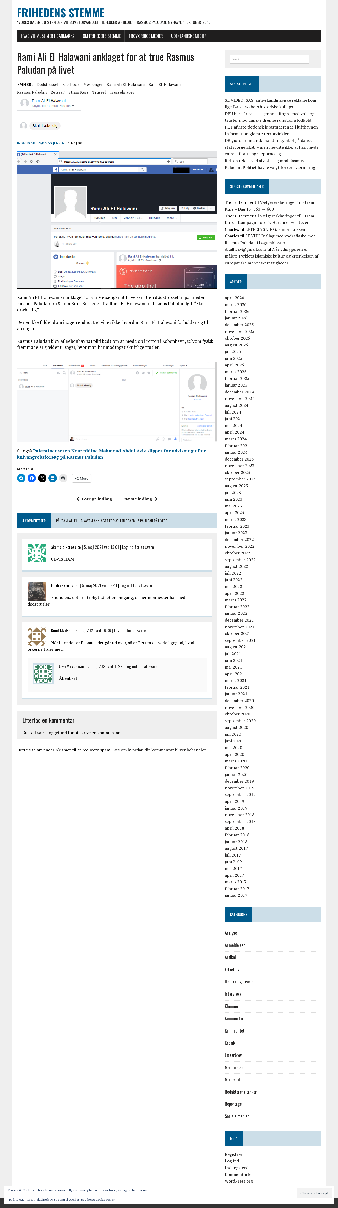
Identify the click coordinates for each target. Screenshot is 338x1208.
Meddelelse (234, 1067)
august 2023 (236, 486)
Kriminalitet (234, 1031)
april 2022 (234, 593)
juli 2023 (233, 492)
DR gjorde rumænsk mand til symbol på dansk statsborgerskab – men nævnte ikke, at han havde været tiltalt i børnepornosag (271, 147)
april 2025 (234, 365)
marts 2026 (236, 304)
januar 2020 (236, 774)
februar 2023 (237, 526)
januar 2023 (236, 533)
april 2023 (234, 513)
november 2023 (239, 466)
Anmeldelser (235, 945)
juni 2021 (233, 660)
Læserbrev (233, 1055)
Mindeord (232, 1080)
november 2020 (239, 707)
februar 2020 (237, 768)
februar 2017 (237, 888)
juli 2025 (233, 352)
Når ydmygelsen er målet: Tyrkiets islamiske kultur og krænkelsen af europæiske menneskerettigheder (271, 256)
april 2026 (234, 298)
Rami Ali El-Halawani (126, 84)
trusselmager (122, 92)
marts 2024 (236, 439)
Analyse (231, 933)
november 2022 (239, 546)
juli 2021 (233, 653)
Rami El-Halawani (165, 84)
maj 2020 (233, 748)
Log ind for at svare (138, 547)
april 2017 (234, 875)
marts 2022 (236, 600)
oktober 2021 (237, 633)
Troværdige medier (146, 36)
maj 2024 (233, 425)
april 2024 (234, 432)
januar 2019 (236, 808)
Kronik (230, 1043)
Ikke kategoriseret (240, 982)
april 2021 (234, 674)
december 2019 (239, 781)
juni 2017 (233, 862)
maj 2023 (233, 506)
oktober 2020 (237, 714)
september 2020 (240, 721)
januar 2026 (236, 318)
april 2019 (234, 801)
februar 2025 (237, 378)
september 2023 (240, 479)
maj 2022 (233, 586)
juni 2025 (233, 358)
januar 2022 (236, 613)
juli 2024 (233, 412)
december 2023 (239, 459)
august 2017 (236, 848)
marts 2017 (236, 882)
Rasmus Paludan (32, 92)
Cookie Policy (105, 1199)
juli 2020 (233, 734)
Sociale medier (237, 1116)
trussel (99, 92)
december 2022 (239, 539)
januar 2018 (236, 841)
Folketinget (234, 969)
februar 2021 (237, 687)
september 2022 (240, 560)
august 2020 (236, 727)
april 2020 (234, 754)
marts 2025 (236, 372)
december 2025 (239, 325)
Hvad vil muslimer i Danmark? (48, 36)
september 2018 (240, 821)
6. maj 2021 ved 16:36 (93, 631)
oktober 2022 (237, 553)
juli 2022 (233, 573)
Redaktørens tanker (241, 1092)
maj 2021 (233, 667)
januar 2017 (236, 895)
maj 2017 (233, 868)
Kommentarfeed (240, 1174)
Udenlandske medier (189, 36)
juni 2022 (233, 580)
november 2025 (239, 331)
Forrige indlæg (94, 499)
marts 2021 (236, 680)
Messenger (93, 84)
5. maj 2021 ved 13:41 (99, 585)
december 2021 (239, 620)
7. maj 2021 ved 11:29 (105, 667)
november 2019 (239, 788)
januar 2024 (236, 452)
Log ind (232, 1161)
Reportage (233, 1104)
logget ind (57, 733)
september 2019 (240, 795)
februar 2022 (237, 607)
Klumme (231, 1006)
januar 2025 (236, 385)
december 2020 (239, 700)
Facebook (70, 84)
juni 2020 (233, 741)
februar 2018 (237, 835)
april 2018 (234, 828)
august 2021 (236, 647)
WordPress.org (239, 1181)
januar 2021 (236, 694)
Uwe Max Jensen (50, 143)
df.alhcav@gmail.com (245, 249)
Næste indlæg (141, 499)
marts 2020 (236, 761)
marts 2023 (236, 519)
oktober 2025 (237, 338)
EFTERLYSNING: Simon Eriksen (275, 229)
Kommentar (234, 1018)
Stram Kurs (79, 92)
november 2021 (239, 627)
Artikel (230, 957)
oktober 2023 (237, 472)
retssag (58, 92)
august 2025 (236, 345)
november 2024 (239, 399)
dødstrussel (47, 84)
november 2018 (239, 814)
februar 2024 (237, 445)
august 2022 (236, 566)
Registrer (233, 1154)
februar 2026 (237, 311)
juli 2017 (233, 855)
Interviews (233, 994)
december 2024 (239, 392)
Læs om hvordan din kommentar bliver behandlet (159, 750)
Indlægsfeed (236, 1167)
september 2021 (240, 640)
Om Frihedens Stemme (102, 36)
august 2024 (236, 405)
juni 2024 (233, 418)
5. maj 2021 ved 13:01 (101, 547)
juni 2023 (233, 499)
